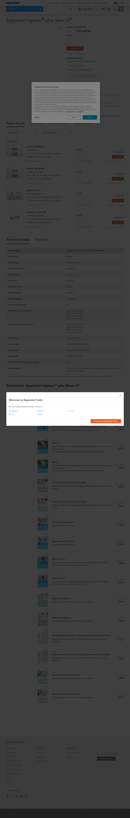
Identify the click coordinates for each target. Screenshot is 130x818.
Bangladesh (13, 411)
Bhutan (11, 414)
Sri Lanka (70, 411)
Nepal (40, 414)
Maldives (41, 411)
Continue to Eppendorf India (106, 421)
